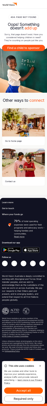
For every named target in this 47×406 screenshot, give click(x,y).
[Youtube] (42, 263)
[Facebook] (5, 263)
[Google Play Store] (11, 250)
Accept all (23, 390)
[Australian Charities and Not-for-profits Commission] (26, 310)
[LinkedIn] (33, 263)
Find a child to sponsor (23, 48)
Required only (23, 399)
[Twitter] (14, 263)
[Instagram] (23, 263)
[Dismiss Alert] (40, 366)
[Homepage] (10, 4)
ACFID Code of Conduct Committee (15, 336)
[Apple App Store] (31, 250)
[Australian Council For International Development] (10, 310)
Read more (19, 236)
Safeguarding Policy (12, 351)
